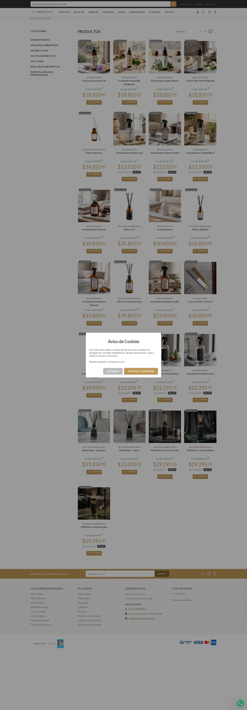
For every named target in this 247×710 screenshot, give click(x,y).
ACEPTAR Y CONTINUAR (141, 371)
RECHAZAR (113, 371)
